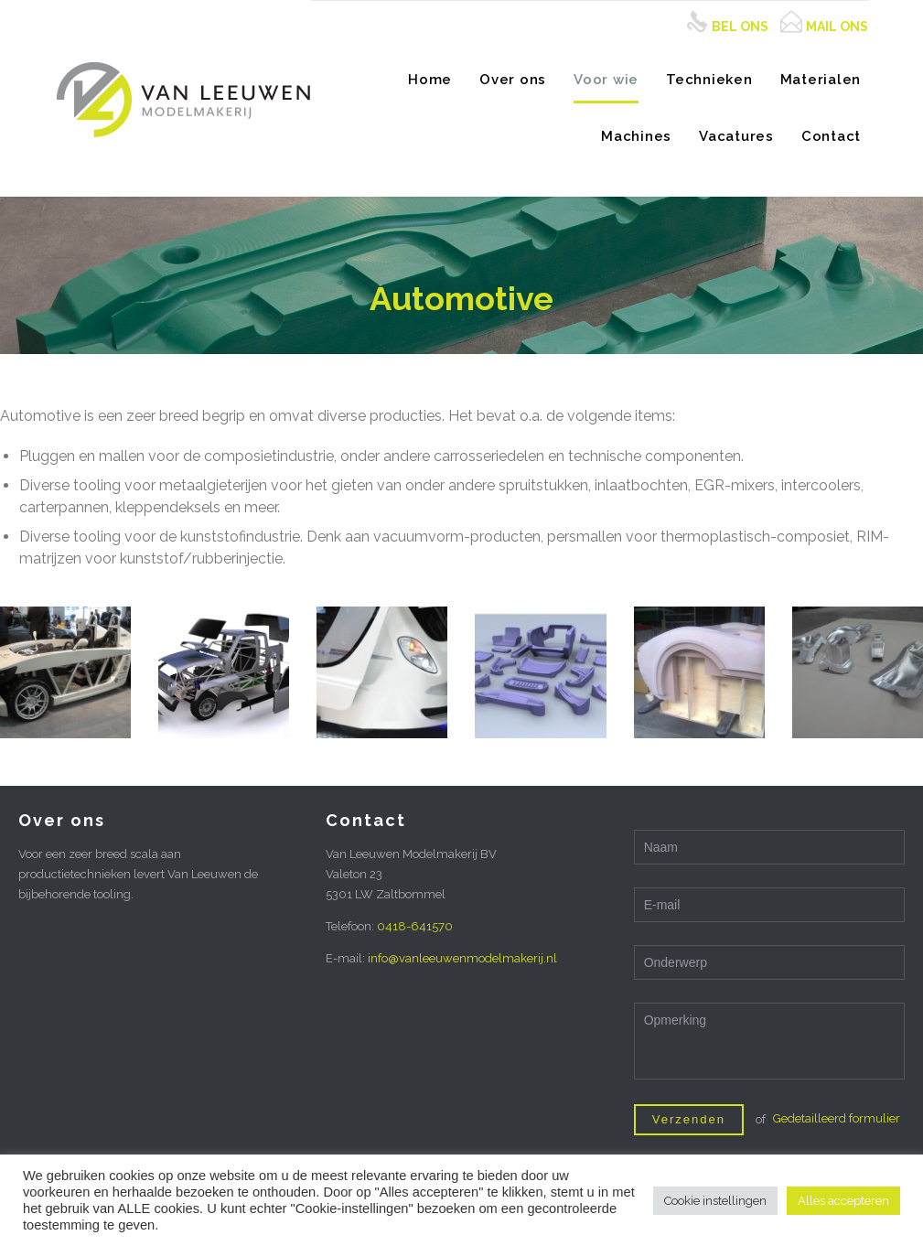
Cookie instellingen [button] (715, 1201)
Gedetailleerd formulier (836, 1118)
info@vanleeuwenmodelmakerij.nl (462, 958)
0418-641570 (415, 926)
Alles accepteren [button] (843, 1201)
